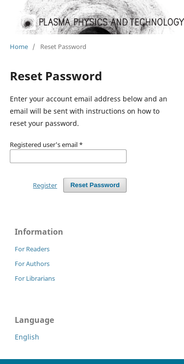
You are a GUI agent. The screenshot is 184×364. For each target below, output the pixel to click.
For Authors (32, 263)
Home (19, 46)
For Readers (32, 248)
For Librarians (35, 278)
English (27, 336)
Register (45, 185)
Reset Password (95, 185)
